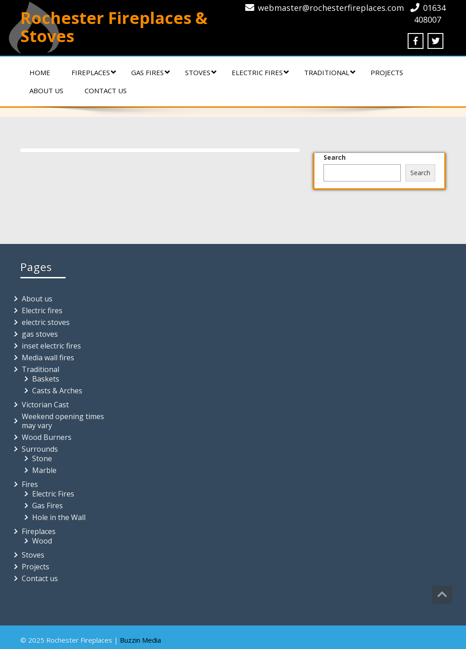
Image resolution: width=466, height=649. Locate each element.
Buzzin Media (140, 639)
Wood (42, 540)
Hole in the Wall (59, 517)
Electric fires (260, 72)
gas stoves (40, 334)
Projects (387, 72)
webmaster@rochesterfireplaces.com (331, 7)
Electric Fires (53, 493)
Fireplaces (93, 72)
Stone (42, 458)
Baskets (45, 378)
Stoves (200, 72)
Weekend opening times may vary (63, 421)
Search (334, 157)
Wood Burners (46, 437)
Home (39, 72)
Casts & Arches (57, 390)
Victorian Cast (45, 404)
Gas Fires (150, 72)
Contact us (106, 90)
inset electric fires (51, 345)
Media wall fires (48, 357)
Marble (44, 470)
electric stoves (46, 322)
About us (46, 90)
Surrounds (40, 448)
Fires (30, 484)
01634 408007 (430, 13)
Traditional (329, 72)
